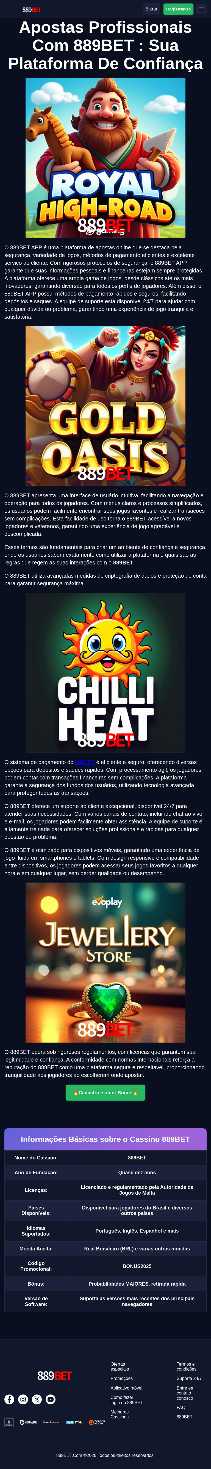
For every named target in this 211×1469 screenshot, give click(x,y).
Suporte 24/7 (189, 1378)
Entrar (151, 9)
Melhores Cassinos (119, 1414)
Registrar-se (178, 9)
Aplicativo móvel (126, 1388)
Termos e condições (186, 1366)
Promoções (121, 1378)
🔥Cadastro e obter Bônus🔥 (105, 1092)
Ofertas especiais (119, 1366)
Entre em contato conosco (186, 1393)
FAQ (181, 1407)
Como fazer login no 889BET (126, 1400)
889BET (85, 762)
